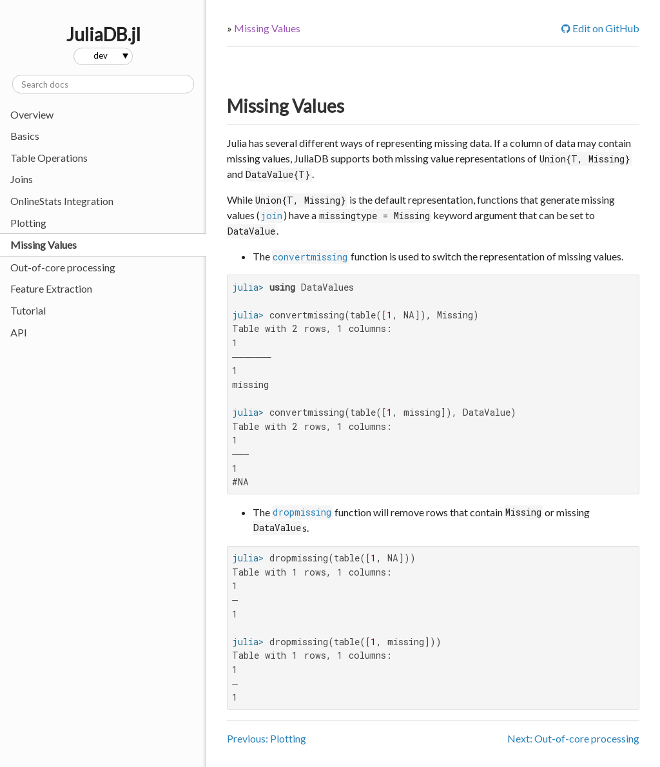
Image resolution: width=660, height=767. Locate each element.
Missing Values (43, 244)
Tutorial (28, 310)
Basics (24, 136)
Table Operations (49, 157)
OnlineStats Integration (61, 201)
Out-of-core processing (62, 267)
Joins (21, 179)
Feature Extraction (51, 288)
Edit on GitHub (600, 28)
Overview (31, 114)
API (18, 332)
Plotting (28, 223)
